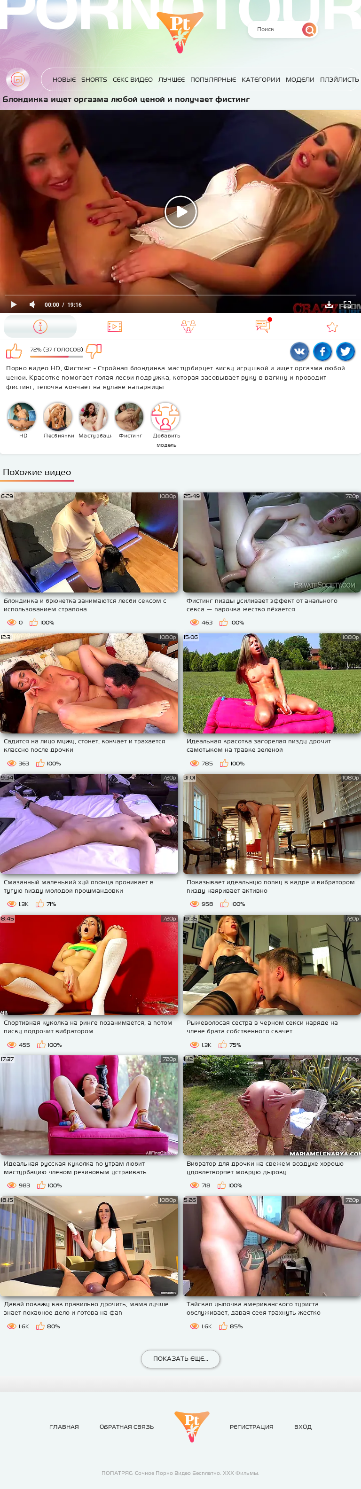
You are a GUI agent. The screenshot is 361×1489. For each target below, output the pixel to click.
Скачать (329, 304)
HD (22, 420)
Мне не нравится (98, 352)
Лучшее (171, 79)
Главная (18, 79)
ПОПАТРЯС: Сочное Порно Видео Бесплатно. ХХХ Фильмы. (180, 1473)
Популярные (213, 79)
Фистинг (129, 420)
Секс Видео (133, 79)
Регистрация (252, 1427)
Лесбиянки (59, 420)
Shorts (94, 79)
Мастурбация (95, 420)
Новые (64, 79)
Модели (300, 79)
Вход (303, 1427)
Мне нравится (16, 352)
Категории (261, 79)
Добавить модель (165, 425)
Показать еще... (180, 1358)
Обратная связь (127, 1427)
